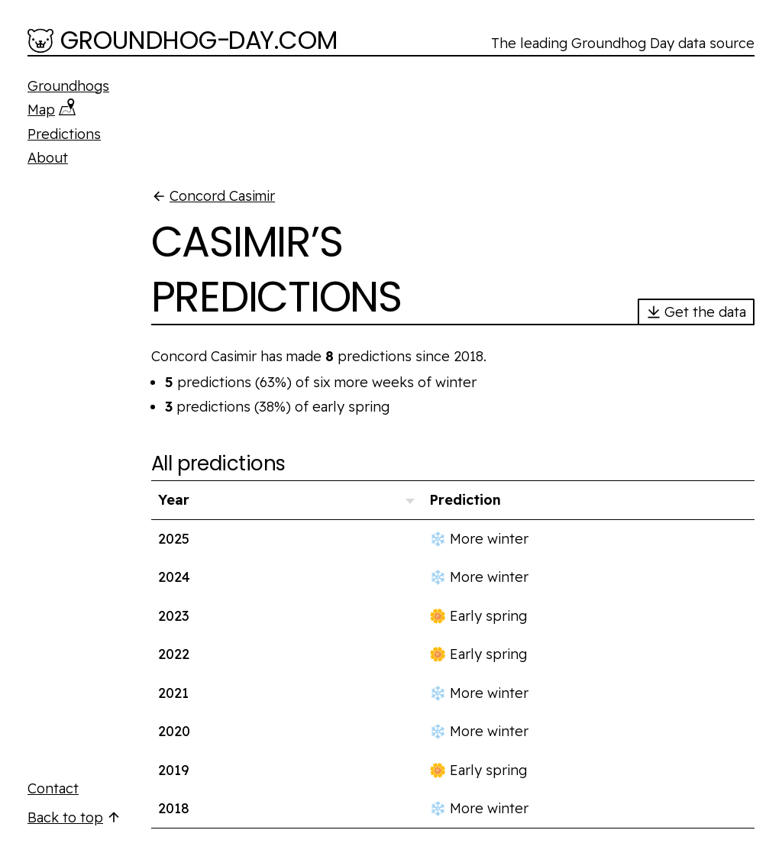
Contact (53, 788)
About (47, 157)
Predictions (64, 134)
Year (173, 500)
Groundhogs (68, 86)
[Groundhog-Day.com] (182, 42)
